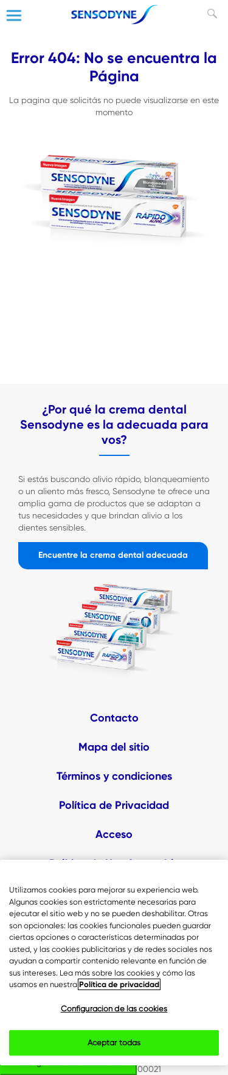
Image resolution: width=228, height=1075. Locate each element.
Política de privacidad (119, 984)
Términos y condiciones (114, 776)
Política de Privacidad (114, 805)
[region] (114, 962)
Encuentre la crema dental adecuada (113, 555)
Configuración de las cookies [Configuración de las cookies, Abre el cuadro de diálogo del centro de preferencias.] (114, 1008)
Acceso (114, 834)
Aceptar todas (114, 1042)
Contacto (114, 718)
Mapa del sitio (114, 747)
